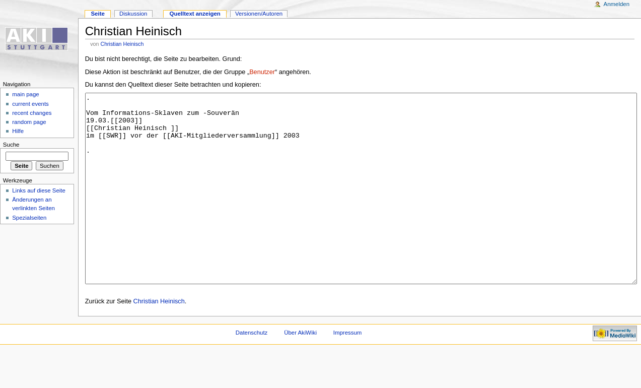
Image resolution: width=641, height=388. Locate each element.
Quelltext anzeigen (195, 14)
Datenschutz (252, 370)
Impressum (347, 370)
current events (30, 104)
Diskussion (133, 14)
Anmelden (617, 4)
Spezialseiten (29, 218)
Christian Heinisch (122, 44)
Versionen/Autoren (258, 14)
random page (29, 122)
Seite (97, 14)
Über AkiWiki (300, 370)
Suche (11, 145)
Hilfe (18, 131)
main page (25, 94)
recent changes (31, 113)
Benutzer (262, 72)
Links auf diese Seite (38, 190)
